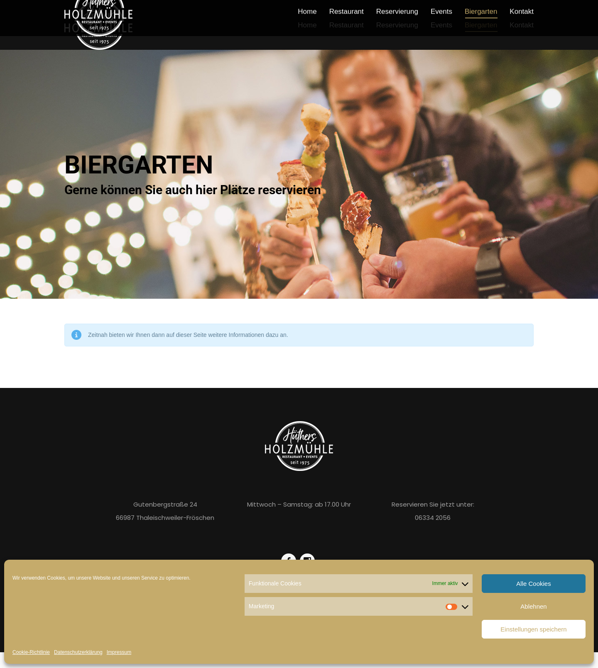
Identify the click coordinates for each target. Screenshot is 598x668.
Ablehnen (533, 606)
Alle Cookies (533, 583)
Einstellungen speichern (533, 629)
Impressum (119, 652)
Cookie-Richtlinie (31, 652)
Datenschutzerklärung (78, 652)
